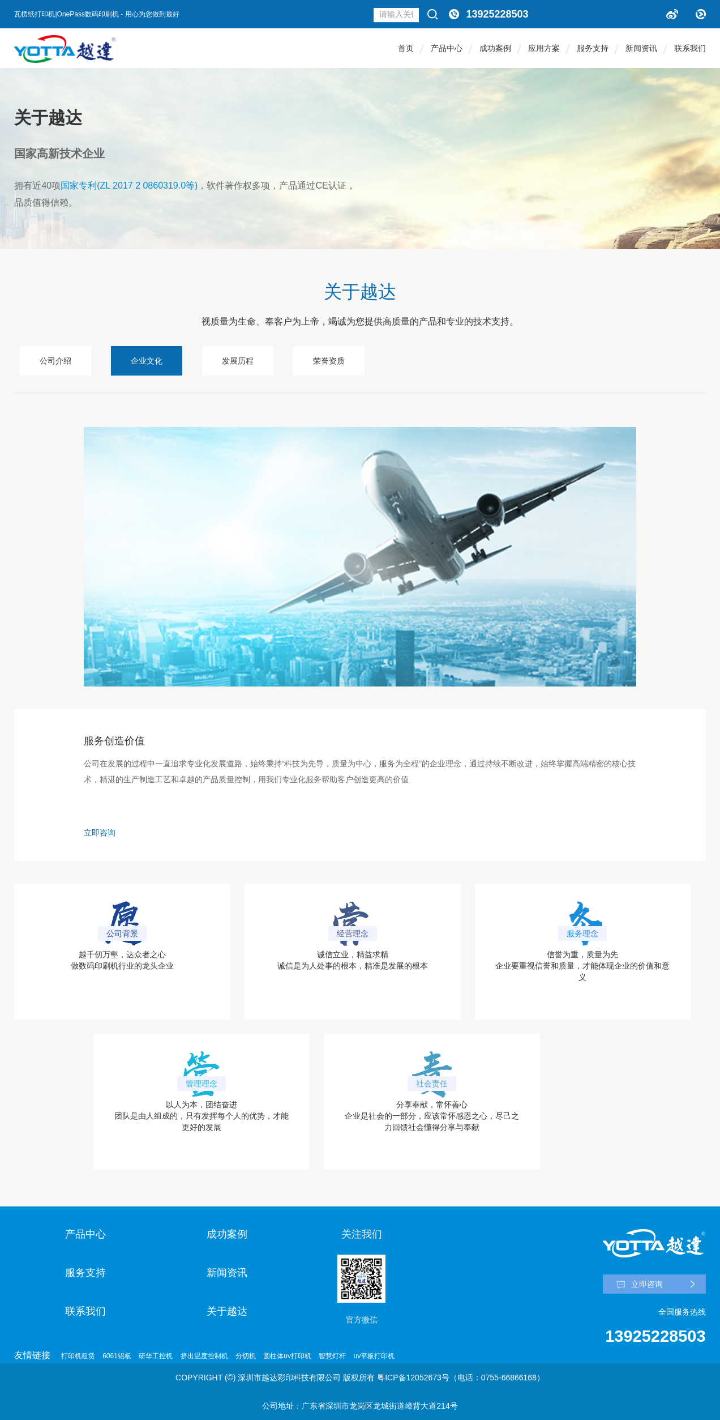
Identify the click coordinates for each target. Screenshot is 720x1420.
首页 (406, 48)
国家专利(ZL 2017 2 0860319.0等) (129, 185)
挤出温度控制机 (204, 1356)
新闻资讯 (641, 48)
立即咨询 (99, 832)
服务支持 (592, 48)
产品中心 (446, 48)
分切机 (245, 1356)
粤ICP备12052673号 (413, 1377)
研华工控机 (156, 1356)
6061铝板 (116, 1356)
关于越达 (227, 1311)
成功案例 (495, 48)
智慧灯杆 (332, 1356)
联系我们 (690, 48)
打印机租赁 (78, 1356)
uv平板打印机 (374, 1356)
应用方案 (544, 48)
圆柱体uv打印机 (287, 1356)
